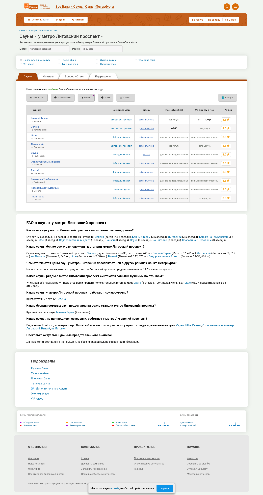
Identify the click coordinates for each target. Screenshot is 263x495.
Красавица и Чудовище (45, 187)
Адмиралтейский (188, 425)
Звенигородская (121, 189)
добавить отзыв (146, 120)
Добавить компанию (92, 463)
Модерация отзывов (198, 474)
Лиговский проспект (121, 119)
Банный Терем (39, 118)
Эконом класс (108, 64)
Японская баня (147, 60)
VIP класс (28, 64)
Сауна (34, 152)
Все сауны (38, 19)
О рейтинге (34, 468)
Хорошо (165, 488)
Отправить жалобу (197, 468)
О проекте (33, 458)
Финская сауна (108, 60)
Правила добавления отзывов (98, 474)
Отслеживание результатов (149, 463)
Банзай (35, 170)
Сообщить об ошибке (198, 463)
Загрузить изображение (94, 468)
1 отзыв (146, 154)
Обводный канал (121, 137)
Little (34, 135)
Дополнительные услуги (36, 60)
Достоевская (74, 422)
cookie (115, 488)
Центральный (186, 422)
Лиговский (37, 144)
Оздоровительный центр (45, 161)
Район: (76, 48)
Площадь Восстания (123, 425)
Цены (60, 19)
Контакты (192, 458)
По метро (32, 30)
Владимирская (29, 425)
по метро (230, 19)
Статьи (85, 458)
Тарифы (138, 468)
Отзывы (78, 19)
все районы (234, 424)
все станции (164, 424)
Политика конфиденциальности (46, 474)
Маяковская (119, 422)
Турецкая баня (70, 64)
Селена (35, 126)
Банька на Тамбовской (44, 179)
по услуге (197, 19)
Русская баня (69, 60)
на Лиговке (37, 196)
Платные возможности (147, 458)
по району (214, 19)
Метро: (23, 48)
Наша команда (36, 463)
